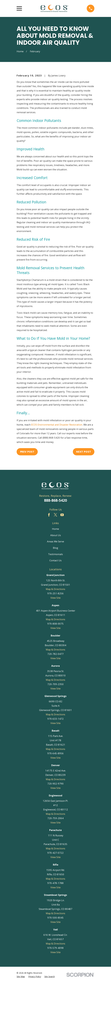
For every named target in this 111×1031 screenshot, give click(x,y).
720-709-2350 (55, 732)
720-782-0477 (55, 702)
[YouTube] (62, 563)
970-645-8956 (55, 801)
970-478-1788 (55, 931)
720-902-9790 (55, 831)
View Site (55, 646)
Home (55, 577)
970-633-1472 (55, 767)
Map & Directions (55, 637)
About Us (55, 583)
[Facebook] (49, 563)
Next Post (83, 500)
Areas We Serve (55, 589)
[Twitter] (55, 563)
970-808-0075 (55, 672)
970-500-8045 (55, 965)
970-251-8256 (55, 641)
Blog (55, 596)
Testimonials (55, 602)
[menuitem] (21, 1025)
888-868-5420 (55, 548)
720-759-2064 (55, 866)
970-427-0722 (55, 901)
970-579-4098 (55, 996)
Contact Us (55, 608)
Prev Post (27, 500)
